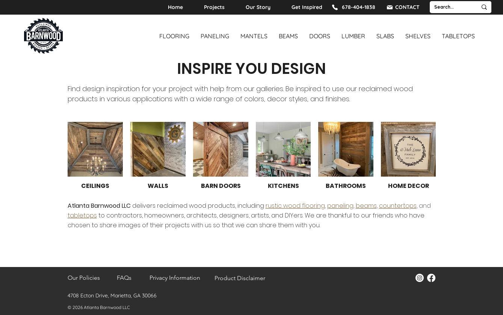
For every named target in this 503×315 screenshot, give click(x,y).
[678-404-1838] (353, 7)
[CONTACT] (403, 7)
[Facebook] (431, 278)
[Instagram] (419, 278)
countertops (398, 205)
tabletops (82, 215)
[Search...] (447, 7)
